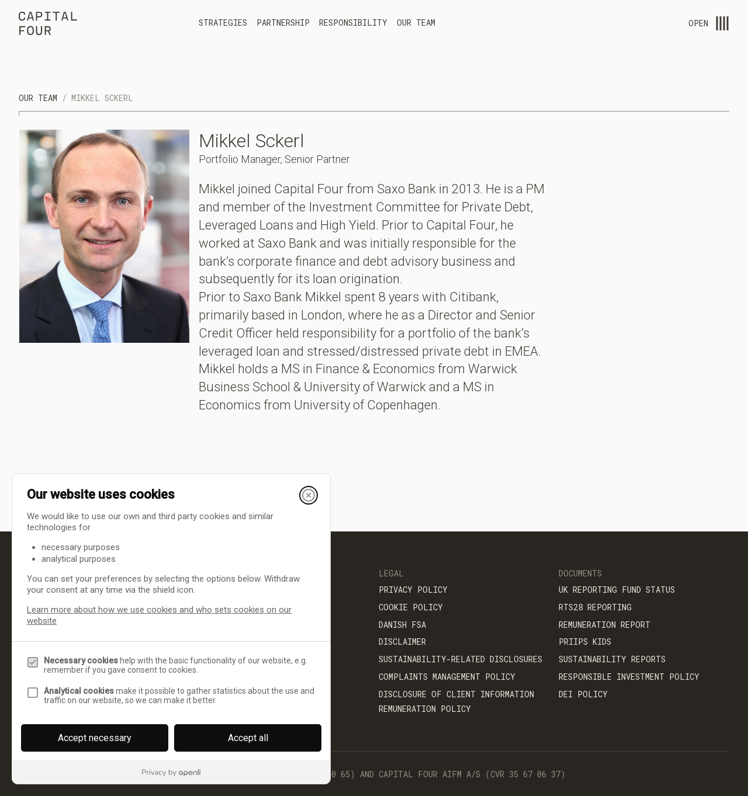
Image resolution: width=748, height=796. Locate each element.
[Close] (309, 495)
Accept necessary (94, 737)
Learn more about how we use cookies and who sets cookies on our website (159, 615)
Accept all (248, 737)
